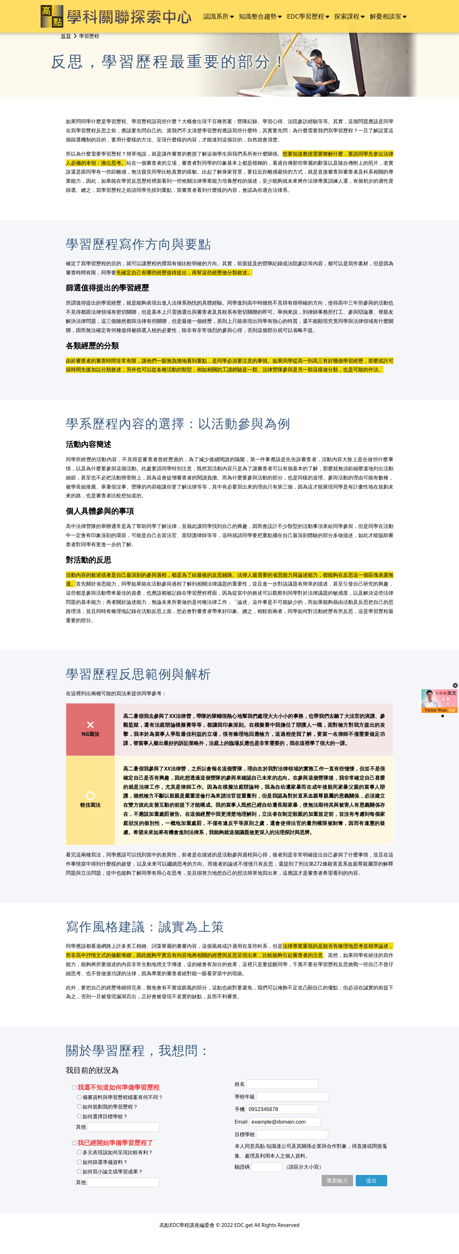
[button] (437, 716)
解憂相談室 (385, 16)
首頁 (66, 35)
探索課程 (346, 16)
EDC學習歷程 (305, 16)
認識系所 (216, 16)
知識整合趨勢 (258, 16)
